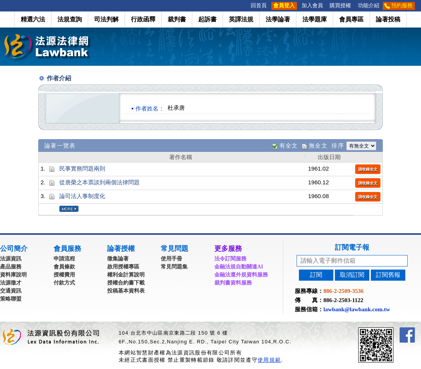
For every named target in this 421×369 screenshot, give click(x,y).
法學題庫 (314, 19)
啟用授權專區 (123, 267)
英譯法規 (241, 19)
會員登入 (284, 5)
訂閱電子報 (352, 247)
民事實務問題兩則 (82, 168)
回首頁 (259, 5)
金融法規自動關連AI (238, 267)
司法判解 (106, 19)
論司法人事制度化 (82, 196)
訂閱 (316, 274)
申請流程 (64, 259)
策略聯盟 (10, 299)
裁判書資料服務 (233, 283)
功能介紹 (368, 5)
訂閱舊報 (388, 274)
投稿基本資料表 (126, 291)
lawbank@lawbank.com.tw (356, 309)
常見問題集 (174, 267)
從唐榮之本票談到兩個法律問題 (99, 182)
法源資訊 (10, 259)
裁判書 (177, 19)
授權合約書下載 (126, 283)
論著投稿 (388, 19)
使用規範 (269, 360)
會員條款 (64, 267)
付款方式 (64, 283)
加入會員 (312, 5)
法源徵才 (10, 283)
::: (245, 5)
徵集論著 (118, 259)
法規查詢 (69, 19)
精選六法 (33, 19)
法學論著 (278, 19)
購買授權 (340, 5)
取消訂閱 (352, 274)
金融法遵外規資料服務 (241, 275)
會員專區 (351, 19)
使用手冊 (171, 259)
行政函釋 (143, 19)
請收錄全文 (367, 169)
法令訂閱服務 (230, 259)
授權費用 (64, 275)
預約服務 (402, 5)
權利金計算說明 (126, 275)
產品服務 (10, 267)
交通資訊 (10, 291)
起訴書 (207, 19)
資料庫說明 (13, 275)
